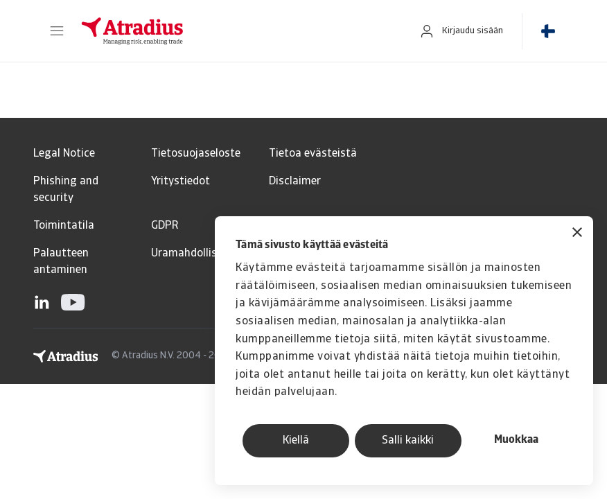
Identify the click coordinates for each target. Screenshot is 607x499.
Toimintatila (63, 225)
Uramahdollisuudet (198, 253)
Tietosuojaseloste (195, 153)
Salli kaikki (408, 440)
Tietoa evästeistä (313, 153)
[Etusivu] (235, 31)
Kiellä (296, 440)
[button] (56, 31)
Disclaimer (295, 181)
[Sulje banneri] (577, 233)
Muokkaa (516, 440)
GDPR (164, 225)
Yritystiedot (180, 181)
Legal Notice (64, 153)
